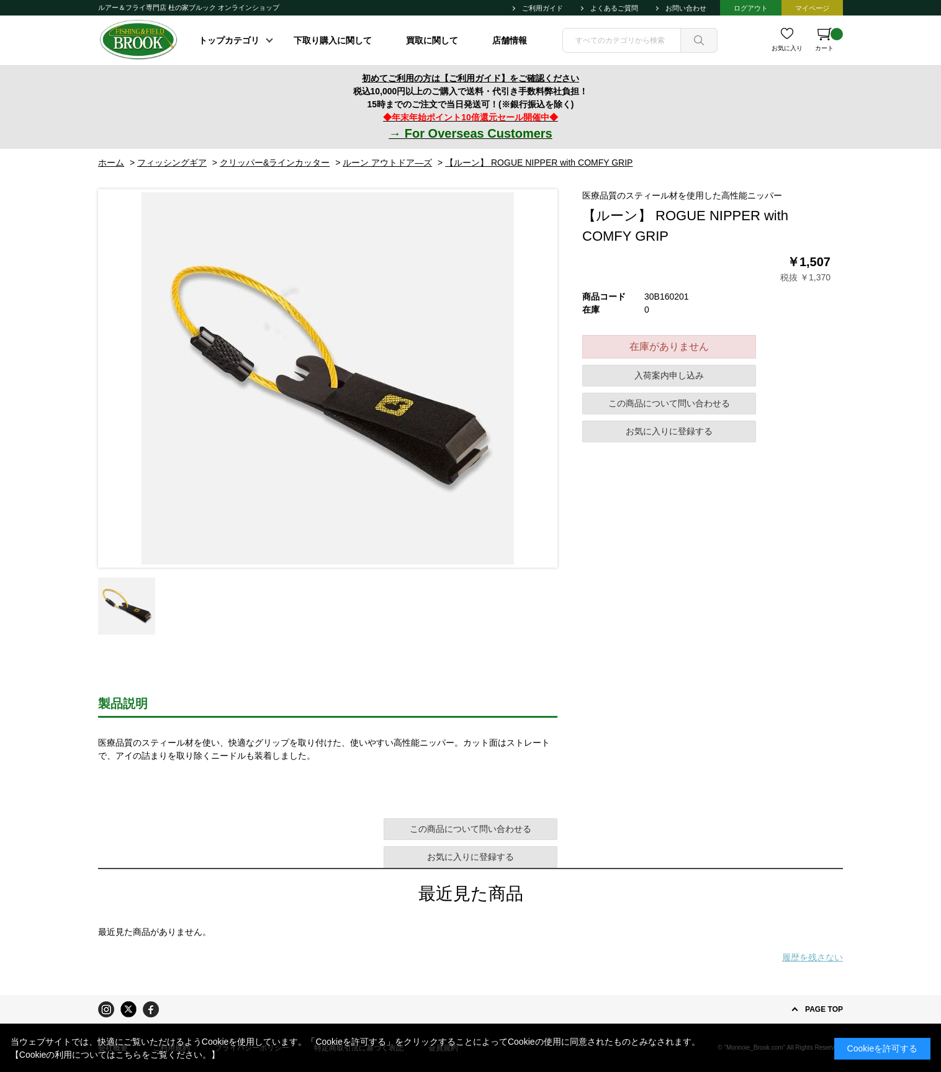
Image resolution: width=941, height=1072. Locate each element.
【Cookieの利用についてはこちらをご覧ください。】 (115, 1055)
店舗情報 (509, 40)
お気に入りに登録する (669, 431)
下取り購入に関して (333, 40)
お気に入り (787, 48)
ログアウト (751, 8)
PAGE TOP (824, 1009)
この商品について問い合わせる (669, 403)
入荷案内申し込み (669, 375)
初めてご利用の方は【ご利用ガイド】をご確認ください (470, 78)
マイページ (812, 8)
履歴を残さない (812, 957)
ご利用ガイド (542, 8)
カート (829, 39)
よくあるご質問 (614, 8)
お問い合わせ (685, 8)
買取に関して (432, 40)
